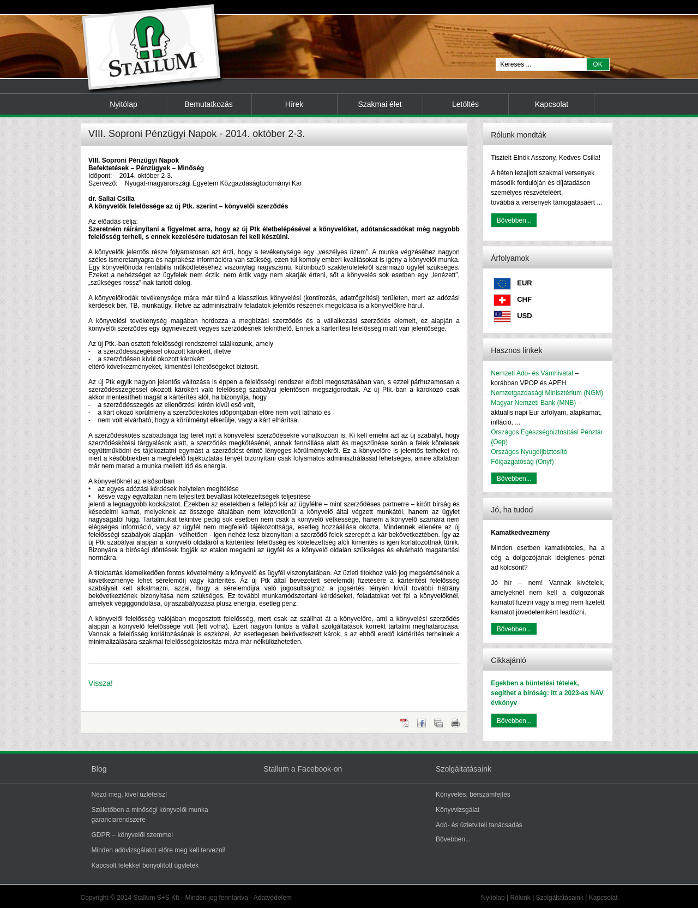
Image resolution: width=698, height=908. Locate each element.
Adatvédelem (273, 897)
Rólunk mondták (518, 134)
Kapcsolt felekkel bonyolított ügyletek (145, 865)
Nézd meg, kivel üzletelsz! (129, 794)
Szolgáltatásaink (559, 897)
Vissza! (100, 683)
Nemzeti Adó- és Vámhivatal (532, 373)
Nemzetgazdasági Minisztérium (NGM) (547, 393)
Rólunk (520, 897)
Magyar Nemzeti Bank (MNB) (533, 403)
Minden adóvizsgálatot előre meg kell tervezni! (159, 850)
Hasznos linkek (516, 350)
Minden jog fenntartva (216, 897)
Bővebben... (514, 220)
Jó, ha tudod (512, 509)
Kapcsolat (551, 104)
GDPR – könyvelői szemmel (132, 835)
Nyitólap (123, 104)
